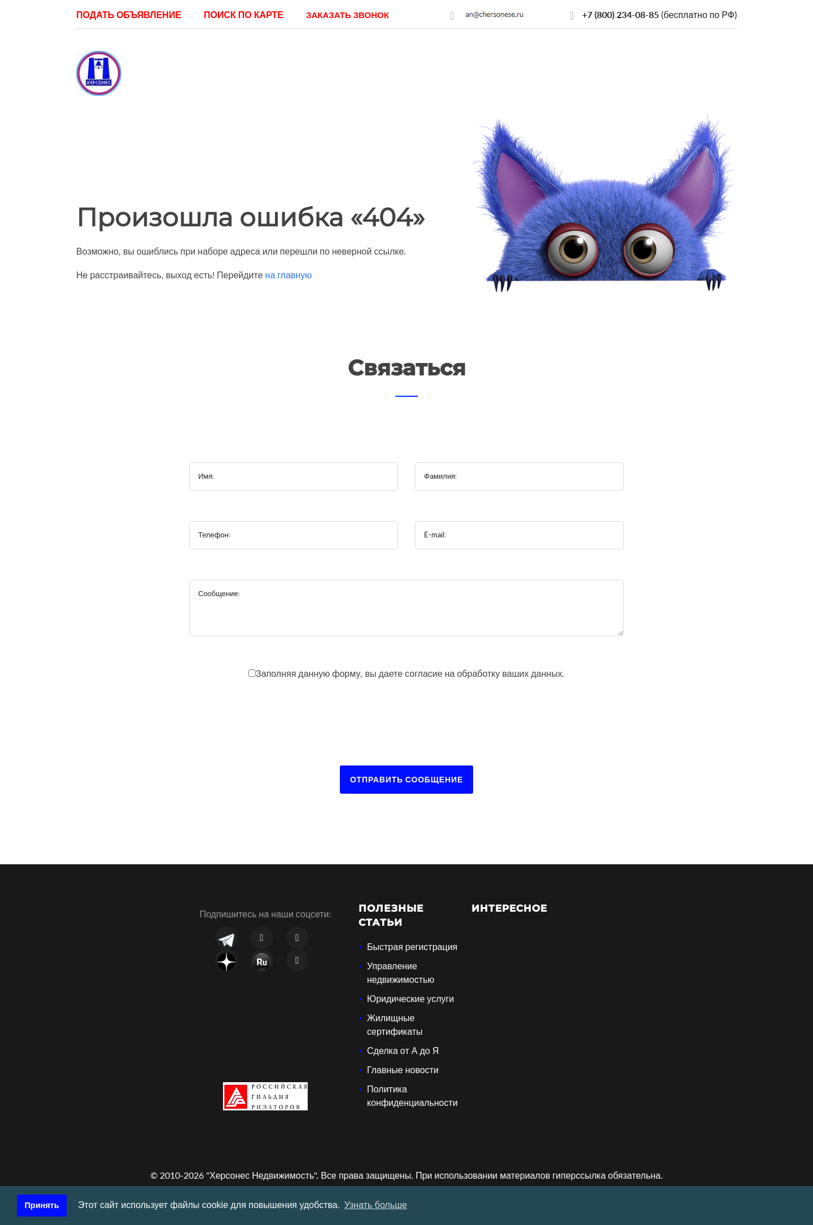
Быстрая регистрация (412, 946)
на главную (288, 274)
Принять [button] (42, 1205)
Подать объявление (128, 14)
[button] (347, 14)
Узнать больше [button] (375, 1205)
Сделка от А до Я (403, 1050)
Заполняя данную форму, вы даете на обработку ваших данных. (410, 673)
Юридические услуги (410, 998)
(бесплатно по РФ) (659, 14)
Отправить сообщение (406, 779)
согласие (425, 673)
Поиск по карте (243, 14)
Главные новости (403, 1069)
